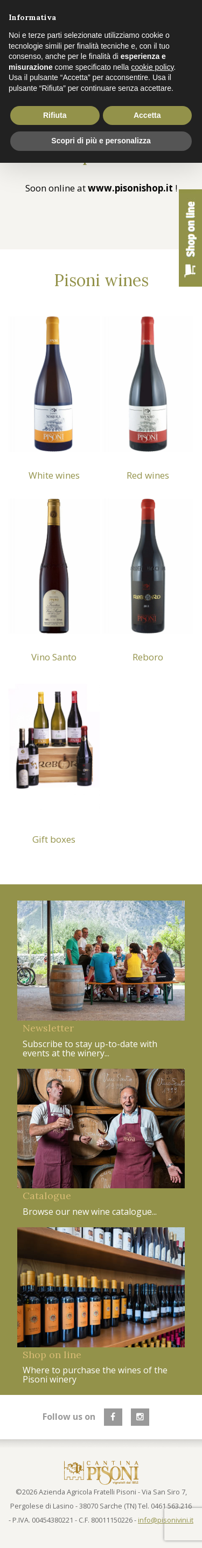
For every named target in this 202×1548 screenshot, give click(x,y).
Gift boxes (53, 839)
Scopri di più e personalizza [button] (100, 140)
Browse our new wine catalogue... (90, 1212)
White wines (54, 475)
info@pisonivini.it (165, 1520)
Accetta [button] (147, 115)
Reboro (148, 657)
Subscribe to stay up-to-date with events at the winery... (90, 1048)
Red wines (148, 475)
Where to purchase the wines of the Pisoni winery (95, 1374)
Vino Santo (53, 657)
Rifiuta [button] (55, 115)
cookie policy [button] (152, 67)
